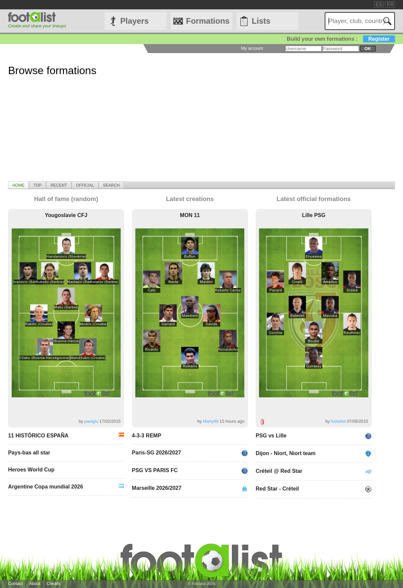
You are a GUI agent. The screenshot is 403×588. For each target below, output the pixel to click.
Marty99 (210, 421)
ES (379, 4)
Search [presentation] (111, 185)
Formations (208, 20)
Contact (15, 583)
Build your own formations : (341, 39)
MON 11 (190, 215)
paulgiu (91, 421)
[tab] (18, 185)
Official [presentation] (85, 185)
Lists (261, 20)
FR (390, 4)
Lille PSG (313, 215)
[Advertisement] (201, 134)
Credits (53, 583)
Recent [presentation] (59, 185)
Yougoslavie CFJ (66, 215)
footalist (338, 421)
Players (134, 20)
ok (368, 48)
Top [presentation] (37, 185)
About (34, 583)
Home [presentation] (18, 185)
